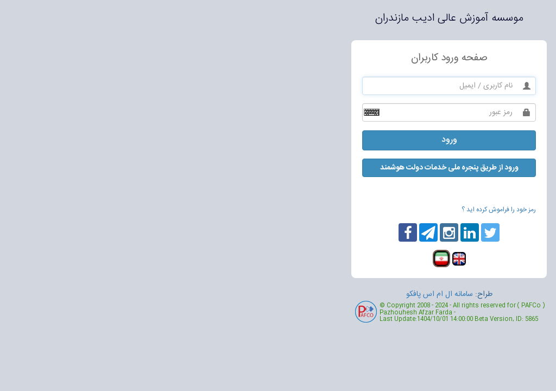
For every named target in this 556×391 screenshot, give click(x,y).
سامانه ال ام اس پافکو (268, 294)
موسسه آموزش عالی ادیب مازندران (278, 18)
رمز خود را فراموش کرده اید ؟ (327, 209)
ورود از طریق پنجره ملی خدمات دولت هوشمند (278, 167)
